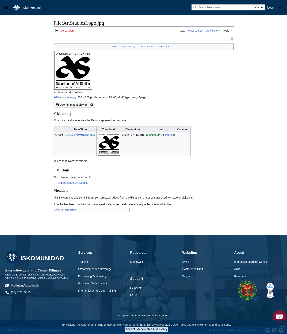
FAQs (133, 294)
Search (258, 7)
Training (83, 261)
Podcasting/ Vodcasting (92, 275)
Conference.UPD (192, 268)
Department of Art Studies (73, 182)
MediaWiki (136, 261)
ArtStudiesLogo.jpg (65, 96)
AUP (237, 268)
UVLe (185, 261)
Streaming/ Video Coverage (95, 268)
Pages (186, 275)
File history (129, 46)
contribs (169, 134)
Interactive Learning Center (250, 261)
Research (240, 275)
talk (160, 134)
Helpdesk (136, 287)
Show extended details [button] (65, 209)
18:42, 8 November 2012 (80, 134)
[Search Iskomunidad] (221, 7)
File (115, 46)
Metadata (163, 46)
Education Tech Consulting (94, 283)
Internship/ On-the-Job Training (97, 290)
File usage (147, 46)
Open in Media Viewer (71, 104)
